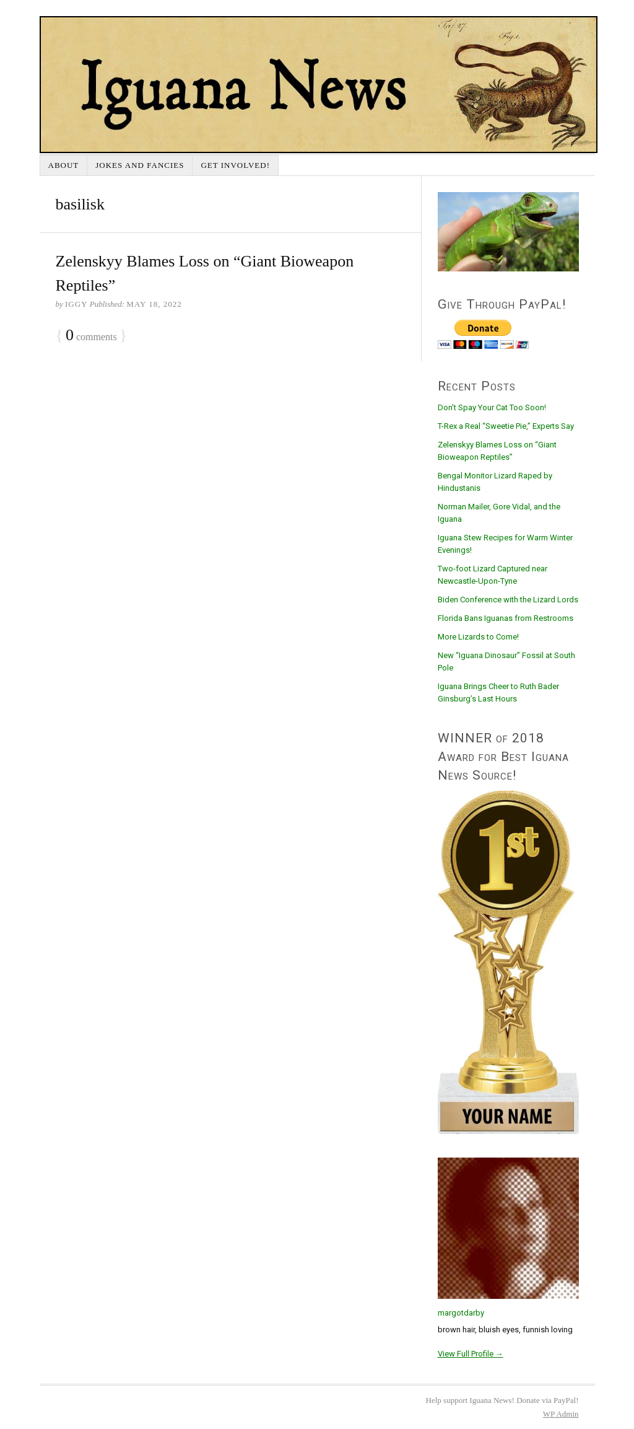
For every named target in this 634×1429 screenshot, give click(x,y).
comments (91, 335)
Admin (561, 1413)
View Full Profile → (470, 1353)
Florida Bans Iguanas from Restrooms (505, 618)
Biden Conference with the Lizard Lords (508, 599)
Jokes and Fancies (139, 165)
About (63, 165)
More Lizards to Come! (478, 636)
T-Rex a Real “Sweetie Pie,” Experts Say (506, 426)
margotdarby (461, 1312)
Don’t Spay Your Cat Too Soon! (492, 407)
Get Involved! (235, 165)
